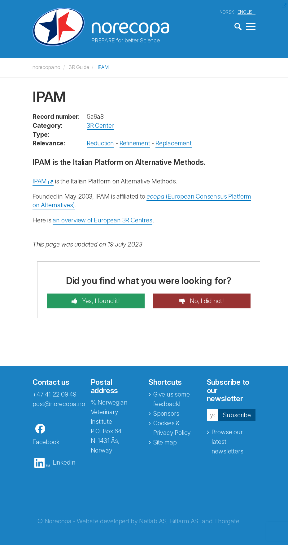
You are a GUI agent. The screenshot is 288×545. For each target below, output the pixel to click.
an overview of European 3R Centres (102, 220)
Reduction (100, 143)
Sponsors (166, 413)
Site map (165, 442)
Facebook (46, 442)
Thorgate (226, 521)
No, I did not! (206, 301)
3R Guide (79, 67)
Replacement (173, 143)
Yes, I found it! (100, 301)
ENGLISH (246, 12)
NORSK (227, 12)
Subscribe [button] (237, 415)
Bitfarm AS (184, 521)
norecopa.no (46, 67)
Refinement (135, 143)
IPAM (103, 67)
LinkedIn (64, 462)
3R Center (100, 125)
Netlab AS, (153, 521)
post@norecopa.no (59, 404)
